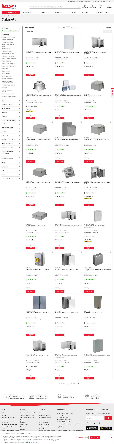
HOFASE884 (58, 311)
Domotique (23, 427)
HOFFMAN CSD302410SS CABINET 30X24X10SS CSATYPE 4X (37, 356)
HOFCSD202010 (59, 354)
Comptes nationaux (44, 420)
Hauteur (4, 116)
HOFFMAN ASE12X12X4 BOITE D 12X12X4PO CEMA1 (67, 139)
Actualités (85, 12)
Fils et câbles (24, 424)
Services (23, 410)
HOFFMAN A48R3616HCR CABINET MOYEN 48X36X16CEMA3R (94, 226)
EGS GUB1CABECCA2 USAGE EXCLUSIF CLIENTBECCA (39, 96)
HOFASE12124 (58, 138)
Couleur (4, 167)
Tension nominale (7, 143)
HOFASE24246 (88, 354)
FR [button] (109, 1)
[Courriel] (95, 418)
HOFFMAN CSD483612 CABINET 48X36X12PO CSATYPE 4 (68, 226)
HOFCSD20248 (59, 51)
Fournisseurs (79, 1)
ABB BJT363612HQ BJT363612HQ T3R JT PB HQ (37, 312)
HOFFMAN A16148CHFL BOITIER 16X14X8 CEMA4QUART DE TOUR (97, 270)
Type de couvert (7, 128)
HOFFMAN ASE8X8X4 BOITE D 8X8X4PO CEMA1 (66, 312)
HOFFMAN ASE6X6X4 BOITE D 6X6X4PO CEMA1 (66, 269)
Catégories (6, 35)
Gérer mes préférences (82, 437)
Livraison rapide (68, 396)
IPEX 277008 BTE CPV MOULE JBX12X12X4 (36, 226)
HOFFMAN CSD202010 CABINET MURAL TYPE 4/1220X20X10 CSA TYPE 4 (66, 356)
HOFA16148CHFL (88, 268)
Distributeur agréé (41, 395)
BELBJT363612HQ (30, 311)
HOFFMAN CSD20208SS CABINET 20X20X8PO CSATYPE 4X (95, 53)
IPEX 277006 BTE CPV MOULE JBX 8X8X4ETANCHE (38, 139)
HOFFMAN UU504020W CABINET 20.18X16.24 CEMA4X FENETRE (97, 183)
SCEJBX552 (29, 181)
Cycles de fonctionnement (7, 158)
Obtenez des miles (96, 395)
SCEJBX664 (87, 138)
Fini (3, 170)
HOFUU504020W (88, 181)
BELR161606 (87, 311)
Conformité (5, 422)
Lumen (4, 410)
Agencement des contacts (7, 152)
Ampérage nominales (9, 139)
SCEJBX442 (87, 94)
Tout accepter (94, 437)
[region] (57, 437)
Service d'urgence (13, 395)
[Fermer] (111, 437)
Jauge (4, 132)
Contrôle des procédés (27, 415)
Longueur (5, 136)
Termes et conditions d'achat (10, 430)
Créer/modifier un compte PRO (99, 1)
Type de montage (7, 178)
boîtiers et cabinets (11, 16)
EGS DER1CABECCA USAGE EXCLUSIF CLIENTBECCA (67, 182)
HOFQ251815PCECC (60, 94)
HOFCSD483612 (59, 224)
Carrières (73, 12)
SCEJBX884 (29, 138)
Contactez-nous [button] (101, 12)
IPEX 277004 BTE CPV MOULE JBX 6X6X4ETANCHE (96, 139)
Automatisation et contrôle (28, 413)
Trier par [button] (108, 27)
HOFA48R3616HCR (89, 224)
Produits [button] (11, 12)
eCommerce (42, 413)
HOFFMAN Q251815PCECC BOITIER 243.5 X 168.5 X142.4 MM (68, 96)
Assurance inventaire (45, 417)
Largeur (4, 112)
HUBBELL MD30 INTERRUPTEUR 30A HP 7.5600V (37, 269)
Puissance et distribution (27, 417)
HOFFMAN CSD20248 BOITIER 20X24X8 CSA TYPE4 (67, 52)
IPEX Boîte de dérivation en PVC (92, 96)
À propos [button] (58, 12)
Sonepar (4, 415)
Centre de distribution (8, 417)
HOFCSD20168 (30, 51)
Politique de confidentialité (9, 424)
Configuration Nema (9, 120)
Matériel (4, 124)
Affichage (5, 28)
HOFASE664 (58, 268)
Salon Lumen (71, 1)
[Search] (55, 6)
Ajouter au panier (31, 75)
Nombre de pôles (7, 147)
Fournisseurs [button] (27, 12)
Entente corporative (45, 424)
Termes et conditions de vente (9, 427)
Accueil (3, 16)
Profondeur (6, 108)
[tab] (11, 28)
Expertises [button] (43, 12)
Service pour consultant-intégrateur (46, 427)
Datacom (22, 420)
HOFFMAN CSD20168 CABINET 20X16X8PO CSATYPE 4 (39, 52)
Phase (4, 163)
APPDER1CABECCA (59, 181)
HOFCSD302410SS (31, 354)
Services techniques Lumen (47, 430)
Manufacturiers (7, 104)
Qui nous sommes (7, 413)
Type (3, 101)
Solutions (42, 410)
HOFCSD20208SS (89, 51)
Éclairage (22, 422)
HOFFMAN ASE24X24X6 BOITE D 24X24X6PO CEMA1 (97, 356)
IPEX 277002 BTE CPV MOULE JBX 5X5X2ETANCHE (38, 182)
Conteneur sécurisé (44, 422)
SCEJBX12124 (29, 224)
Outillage (22, 429)
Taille (3, 174)
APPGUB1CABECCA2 (31, 94)
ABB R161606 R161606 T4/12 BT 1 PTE (93, 312)
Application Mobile (44, 415)
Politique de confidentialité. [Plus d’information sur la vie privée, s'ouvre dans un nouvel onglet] (31, 442)
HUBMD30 (28, 268)
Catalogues (87, 1)
